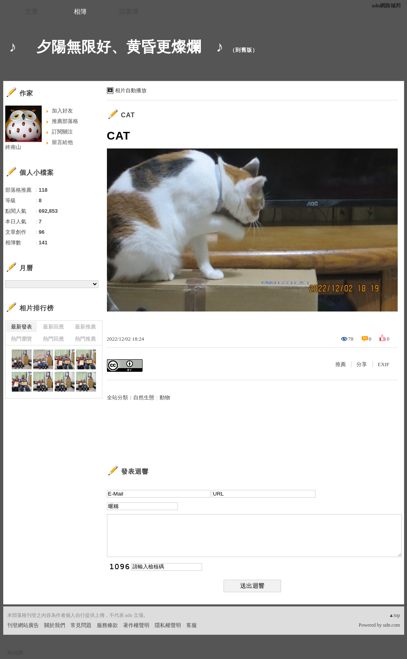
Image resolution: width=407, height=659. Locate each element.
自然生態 (143, 397)
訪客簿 (129, 11)
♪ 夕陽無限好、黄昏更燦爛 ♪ (116, 46)
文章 (31, 11)
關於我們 (54, 625)
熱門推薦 (85, 339)
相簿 (80, 11)
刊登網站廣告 (23, 625)
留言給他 (62, 142)
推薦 (340, 364)
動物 (165, 397)
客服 (191, 625)
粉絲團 (15, 653)
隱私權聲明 (168, 625)
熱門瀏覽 (21, 339)
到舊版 (243, 50)
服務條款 (107, 625)
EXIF (384, 364)
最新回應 (53, 327)
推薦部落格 (65, 121)
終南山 (13, 147)
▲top (394, 615)
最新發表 (21, 327)
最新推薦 (85, 327)
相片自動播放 (131, 90)
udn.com (391, 625)
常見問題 (81, 625)
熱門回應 (53, 339)
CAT (128, 115)
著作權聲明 (136, 625)
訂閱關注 (62, 132)
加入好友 (62, 111)
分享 (361, 364)
